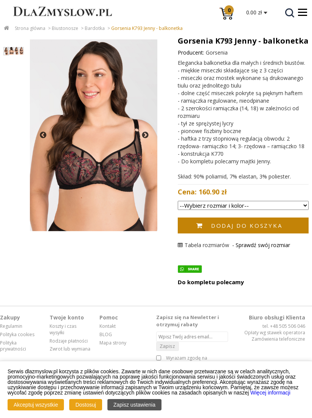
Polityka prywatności (13, 346)
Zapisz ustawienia (134, 405)
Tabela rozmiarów (203, 245)
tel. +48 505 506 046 (283, 326)
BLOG (105, 335)
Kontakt (107, 326)
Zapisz (167, 346)
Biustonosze (65, 28)
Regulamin (11, 326)
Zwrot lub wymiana (70, 349)
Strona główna (30, 28)
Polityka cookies (17, 335)
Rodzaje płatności (69, 341)
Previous (43, 135)
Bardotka (95, 28)
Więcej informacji (270, 393)
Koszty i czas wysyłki (63, 329)
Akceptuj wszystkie (36, 405)
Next (145, 135)
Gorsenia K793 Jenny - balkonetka (147, 28)
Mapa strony (112, 343)
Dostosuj (85, 405)
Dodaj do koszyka (246, 225)
